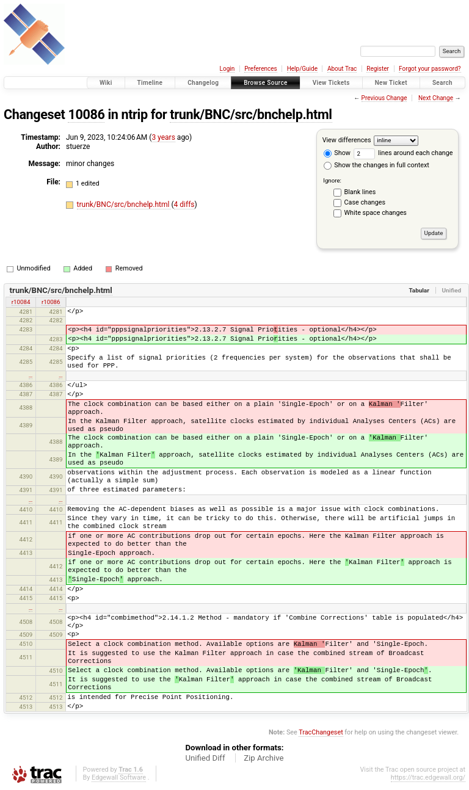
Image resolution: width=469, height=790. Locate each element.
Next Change (435, 98)
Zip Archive (263, 758)
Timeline (150, 82)
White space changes (375, 213)
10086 (86, 114)
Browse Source (266, 82)
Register (377, 68)
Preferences (260, 68)
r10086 (51, 302)
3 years (163, 137)
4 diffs (184, 204)
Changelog (203, 82)
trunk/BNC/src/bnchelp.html (251, 114)
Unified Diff (205, 758)
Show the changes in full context (376, 165)
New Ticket (391, 82)
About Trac (342, 68)
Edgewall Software (119, 777)
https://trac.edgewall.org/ (428, 777)
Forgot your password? (430, 68)
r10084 (21, 302)
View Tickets (331, 82)
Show (337, 153)
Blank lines (360, 192)
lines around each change (403, 153)
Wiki (106, 82)
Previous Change (384, 98)
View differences (346, 140)
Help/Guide (302, 68)
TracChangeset (321, 732)
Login (227, 68)
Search (442, 82)
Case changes (365, 202)
